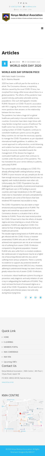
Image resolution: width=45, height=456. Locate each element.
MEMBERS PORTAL (10, 347)
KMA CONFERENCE (10, 352)
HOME (6, 337)
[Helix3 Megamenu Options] (42, 28)
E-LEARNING (8, 342)
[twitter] (21, 3)
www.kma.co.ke (8, 382)
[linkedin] (26, 3)
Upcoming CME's (10, 362)
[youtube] (23, 3)
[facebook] (18, 3)
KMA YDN (7, 357)
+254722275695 (16, 7)
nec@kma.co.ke (30, 7)
